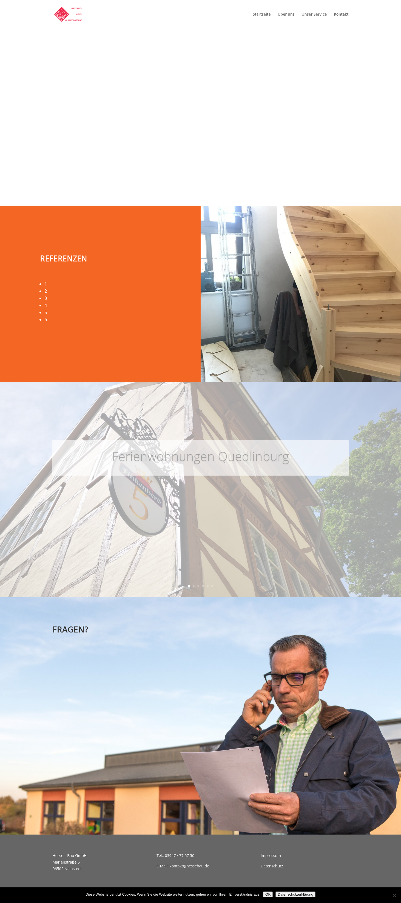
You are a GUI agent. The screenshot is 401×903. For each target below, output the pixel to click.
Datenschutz (272, 866)
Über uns (286, 14)
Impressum (271, 855)
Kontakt (341, 14)
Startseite (262, 14)
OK (268, 894)
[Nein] (394, 895)
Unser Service (314, 14)
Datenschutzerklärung (295, 894)
